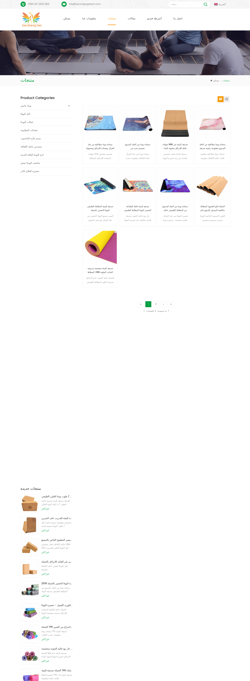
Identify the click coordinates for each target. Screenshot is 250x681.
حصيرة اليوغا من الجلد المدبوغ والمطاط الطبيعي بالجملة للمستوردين (162, 594)
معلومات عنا (89, 18)
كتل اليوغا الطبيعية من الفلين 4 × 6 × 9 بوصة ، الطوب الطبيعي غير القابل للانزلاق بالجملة (57, 257)
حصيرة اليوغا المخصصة (103, 606)
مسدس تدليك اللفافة (31, 147)
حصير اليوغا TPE (100, 588)
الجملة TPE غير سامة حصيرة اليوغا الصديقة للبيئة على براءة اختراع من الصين (57, 322)
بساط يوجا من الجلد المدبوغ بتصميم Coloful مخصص (52, 587)
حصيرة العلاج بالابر (30, 171)
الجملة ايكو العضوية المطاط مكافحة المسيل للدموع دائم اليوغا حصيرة (212, 208)
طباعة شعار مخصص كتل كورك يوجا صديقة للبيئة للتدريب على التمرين (57, 214)
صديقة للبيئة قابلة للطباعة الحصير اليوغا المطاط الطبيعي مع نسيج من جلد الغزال (137, 208)
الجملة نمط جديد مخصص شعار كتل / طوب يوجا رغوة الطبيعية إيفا (57, 388)
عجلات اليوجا (27, 122)
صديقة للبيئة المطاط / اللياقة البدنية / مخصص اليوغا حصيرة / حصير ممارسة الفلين (57, 431)
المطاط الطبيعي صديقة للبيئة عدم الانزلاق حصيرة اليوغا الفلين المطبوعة (164, 600)
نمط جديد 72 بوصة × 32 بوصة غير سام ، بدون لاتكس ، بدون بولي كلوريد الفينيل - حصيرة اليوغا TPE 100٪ (57, 301)
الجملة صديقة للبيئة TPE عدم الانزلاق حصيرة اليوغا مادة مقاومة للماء (57, 366)
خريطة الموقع (184, 673)
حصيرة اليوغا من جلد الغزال (105, 594)
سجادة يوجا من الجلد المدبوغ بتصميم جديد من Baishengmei (137, 146)
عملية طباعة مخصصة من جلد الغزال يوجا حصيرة (50, 598)
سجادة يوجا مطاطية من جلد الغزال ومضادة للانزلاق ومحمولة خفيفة (100, 146)
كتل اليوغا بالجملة (101, 625)
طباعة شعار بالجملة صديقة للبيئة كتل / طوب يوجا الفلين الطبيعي (57, 192)
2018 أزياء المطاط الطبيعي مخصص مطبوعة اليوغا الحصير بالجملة (57, 279)
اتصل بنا (177, 18)
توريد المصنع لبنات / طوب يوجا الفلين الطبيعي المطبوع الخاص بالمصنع (57, 235)
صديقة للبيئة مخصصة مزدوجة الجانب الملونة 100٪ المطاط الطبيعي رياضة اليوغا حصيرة (100, 270)
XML (209, 673)
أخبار (137, 673)
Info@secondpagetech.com (85, 4)
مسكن (66, 18)
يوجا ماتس (26, 106)
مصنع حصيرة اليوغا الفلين (104, 619)
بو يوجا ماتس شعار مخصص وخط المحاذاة (47, 609)
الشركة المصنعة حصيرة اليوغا (106, 613)
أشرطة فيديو (154, 18)
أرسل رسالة (76, 557)
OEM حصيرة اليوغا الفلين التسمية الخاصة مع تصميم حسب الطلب (57, 409)
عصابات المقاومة (29, 130)
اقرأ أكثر (45, 204)
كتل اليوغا (25, 114)
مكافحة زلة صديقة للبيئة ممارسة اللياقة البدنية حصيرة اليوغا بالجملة (162, 588)
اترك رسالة (226, 677)
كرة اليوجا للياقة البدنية (32, 155)
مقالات (131, 18)
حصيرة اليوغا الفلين (102, 600)
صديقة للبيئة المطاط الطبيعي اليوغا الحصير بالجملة (100, 208)
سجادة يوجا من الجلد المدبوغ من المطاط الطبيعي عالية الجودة (175, 208)
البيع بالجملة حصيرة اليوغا (104, 638)
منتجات (112, 18)
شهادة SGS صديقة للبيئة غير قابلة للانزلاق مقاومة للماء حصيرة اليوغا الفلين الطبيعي (175, 146)
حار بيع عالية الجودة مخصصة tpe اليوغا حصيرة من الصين (57, 344)
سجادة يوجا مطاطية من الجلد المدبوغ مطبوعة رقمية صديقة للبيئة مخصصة (212, 146)
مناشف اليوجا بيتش (30, 163)
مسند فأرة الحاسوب (31, 138)
